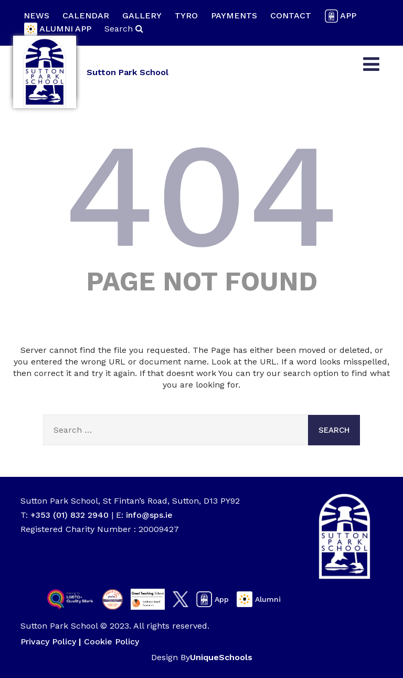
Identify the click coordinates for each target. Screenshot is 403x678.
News (36, 15)
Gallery (142, 15)
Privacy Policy (48, 641)
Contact (290, 15)
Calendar (85, 15)
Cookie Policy (111, 641)
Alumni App (57, 29)
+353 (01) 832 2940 (70, 515)
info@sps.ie (149, 515)
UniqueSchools (221, 657)
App (340, 16)
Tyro (186, 15)
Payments (234, 15)
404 (201, 195)
